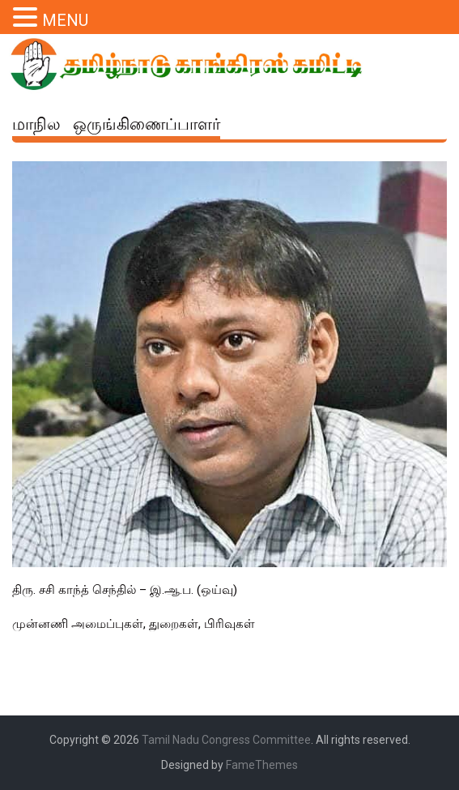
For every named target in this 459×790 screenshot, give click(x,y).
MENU (65, 20)
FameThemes (262, 764)
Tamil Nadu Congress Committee (226, 739)
